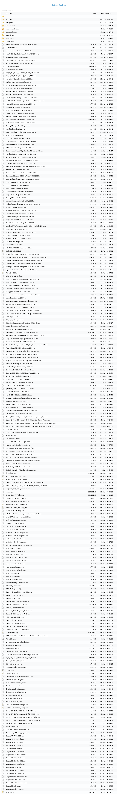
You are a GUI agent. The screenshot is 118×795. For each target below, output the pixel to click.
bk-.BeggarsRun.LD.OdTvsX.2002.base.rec (20, 123)
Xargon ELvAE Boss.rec (14, 748)
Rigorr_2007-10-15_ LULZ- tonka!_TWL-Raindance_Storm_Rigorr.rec (30, 426)
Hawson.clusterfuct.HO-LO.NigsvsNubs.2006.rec (23, 179)
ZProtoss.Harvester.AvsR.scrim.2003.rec (19, 213)
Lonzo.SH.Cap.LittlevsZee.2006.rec (18, 138)
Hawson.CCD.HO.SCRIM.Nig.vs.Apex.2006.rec (22, 373)
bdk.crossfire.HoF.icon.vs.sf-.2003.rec (19, 414)
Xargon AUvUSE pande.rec (15, 752)
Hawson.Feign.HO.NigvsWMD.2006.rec (19, 91)
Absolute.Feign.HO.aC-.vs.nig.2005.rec (19, 367)
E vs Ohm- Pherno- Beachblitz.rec (17, 730)
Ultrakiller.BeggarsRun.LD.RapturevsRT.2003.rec (23, 323)
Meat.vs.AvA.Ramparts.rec (15, 567)
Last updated (106, 13)
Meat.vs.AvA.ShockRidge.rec (16, 570)
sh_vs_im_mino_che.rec (14, 698)
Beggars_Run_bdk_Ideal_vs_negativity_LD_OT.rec (23, 360)
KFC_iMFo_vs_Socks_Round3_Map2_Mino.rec (22, 357)
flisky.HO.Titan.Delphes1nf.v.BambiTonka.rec (21, 457)
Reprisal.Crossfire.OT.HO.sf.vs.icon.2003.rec (21, 232)
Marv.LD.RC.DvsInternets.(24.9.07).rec (19, 454)
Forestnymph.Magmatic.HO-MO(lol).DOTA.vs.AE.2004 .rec (26, 257)
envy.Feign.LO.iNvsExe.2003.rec (17, 57)
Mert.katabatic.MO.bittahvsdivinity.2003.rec (21, 154)
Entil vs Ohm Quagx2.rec (14, 242)
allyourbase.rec (11, 473)
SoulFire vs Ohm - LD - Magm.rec (17, 629)
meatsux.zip (10, 670)
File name (9, 13)
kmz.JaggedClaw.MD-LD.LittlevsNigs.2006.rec (22, 160)
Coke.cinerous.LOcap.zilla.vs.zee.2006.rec (20, 307)
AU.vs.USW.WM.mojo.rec (15, 511)
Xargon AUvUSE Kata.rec (15, 745)
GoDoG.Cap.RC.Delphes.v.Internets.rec (19, 467)
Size (94, 13)
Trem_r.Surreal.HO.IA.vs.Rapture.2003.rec (20, 348)
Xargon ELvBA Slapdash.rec (15, 764)
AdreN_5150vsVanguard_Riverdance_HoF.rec (21, 44)
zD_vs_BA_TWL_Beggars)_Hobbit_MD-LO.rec (22, 714)
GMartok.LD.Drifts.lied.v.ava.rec (17, 188)
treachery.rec (10, 492)
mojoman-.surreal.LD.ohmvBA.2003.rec (19, 51)
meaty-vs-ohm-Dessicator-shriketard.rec (19, 676)
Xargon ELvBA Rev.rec (14, 767)
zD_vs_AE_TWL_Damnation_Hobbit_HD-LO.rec (23, 720)
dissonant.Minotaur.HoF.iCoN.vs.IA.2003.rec (21, 411)
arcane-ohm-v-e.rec (12, 726)
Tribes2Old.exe (11, 639)
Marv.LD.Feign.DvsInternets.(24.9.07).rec (20, 448)
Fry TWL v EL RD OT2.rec (15, 529)
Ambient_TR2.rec (12, 317)
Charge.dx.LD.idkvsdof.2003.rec (17, 326)
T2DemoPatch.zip (12, 633)
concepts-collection (12, 29)
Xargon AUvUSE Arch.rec (15, 739)
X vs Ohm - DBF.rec (13, 648)
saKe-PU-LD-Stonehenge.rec (16, 683)
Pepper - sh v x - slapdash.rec (16, 623)
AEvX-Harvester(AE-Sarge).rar (16, 507)
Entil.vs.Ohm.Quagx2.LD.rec (16, 520)
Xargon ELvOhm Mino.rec (15, 773)
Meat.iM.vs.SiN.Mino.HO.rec (16, 561)
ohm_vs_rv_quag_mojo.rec (15, 680)
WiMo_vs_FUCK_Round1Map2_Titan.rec (20, 282)
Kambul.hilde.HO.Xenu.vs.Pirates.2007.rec (20, 304)
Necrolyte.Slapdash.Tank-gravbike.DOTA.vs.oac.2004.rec (25, 267)
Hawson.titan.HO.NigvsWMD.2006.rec (19, 95)
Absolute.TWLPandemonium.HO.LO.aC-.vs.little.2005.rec (26, 226)
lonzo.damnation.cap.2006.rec (16, 298)
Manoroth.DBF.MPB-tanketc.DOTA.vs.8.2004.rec (23, 254)
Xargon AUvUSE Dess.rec (15, 742)
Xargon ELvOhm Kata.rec (14, 789)
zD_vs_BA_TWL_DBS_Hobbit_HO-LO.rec (21, 711)
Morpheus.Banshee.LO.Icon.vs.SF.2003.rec (20, 285)
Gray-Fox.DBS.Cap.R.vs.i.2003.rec (18, 195)
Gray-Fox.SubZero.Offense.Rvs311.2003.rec (21, 132)
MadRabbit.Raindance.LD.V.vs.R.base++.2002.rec (23, 204)
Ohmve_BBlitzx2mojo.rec (15, 608)
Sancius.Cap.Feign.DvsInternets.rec (18, 445)
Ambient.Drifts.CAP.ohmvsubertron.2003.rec (21, 116)
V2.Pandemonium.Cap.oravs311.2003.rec (20, 148)
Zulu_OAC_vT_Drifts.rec (14, 276)
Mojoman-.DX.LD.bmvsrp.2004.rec (18, 107)
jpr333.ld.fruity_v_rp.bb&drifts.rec (18, 185)
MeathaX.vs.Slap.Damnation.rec (17, 583)
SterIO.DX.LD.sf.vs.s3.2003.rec (17, 229)
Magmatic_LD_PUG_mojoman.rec (18, 489)
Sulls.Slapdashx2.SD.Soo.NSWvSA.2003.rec (21, 141)
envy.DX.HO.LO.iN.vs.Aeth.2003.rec (18, 404)
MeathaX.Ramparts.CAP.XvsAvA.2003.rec (20, 104)
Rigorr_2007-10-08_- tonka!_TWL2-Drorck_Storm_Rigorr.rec (27, 417)
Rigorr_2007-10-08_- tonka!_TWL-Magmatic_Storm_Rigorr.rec (28, 420)
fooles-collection (11, 32)
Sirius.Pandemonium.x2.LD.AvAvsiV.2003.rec (21, 85)
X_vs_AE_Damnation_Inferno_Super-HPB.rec (22, 655)
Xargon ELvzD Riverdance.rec (16, 783)
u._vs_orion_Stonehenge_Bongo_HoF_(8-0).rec (22, 432)
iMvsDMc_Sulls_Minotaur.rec (16, 667)
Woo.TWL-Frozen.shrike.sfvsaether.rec (19, 88)
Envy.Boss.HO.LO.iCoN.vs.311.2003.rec (20, 370)
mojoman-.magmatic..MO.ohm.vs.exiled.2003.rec (23, 295)
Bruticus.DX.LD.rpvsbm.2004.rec (17, 170)
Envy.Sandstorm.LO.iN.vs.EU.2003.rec (19, 220)
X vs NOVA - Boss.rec (13, 645)
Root (3, 10)
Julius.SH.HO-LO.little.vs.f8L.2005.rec (19, 376)
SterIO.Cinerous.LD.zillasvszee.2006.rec (19, 110)
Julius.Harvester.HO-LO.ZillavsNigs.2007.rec (21, 157)
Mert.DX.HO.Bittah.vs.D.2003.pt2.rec (19, 395)
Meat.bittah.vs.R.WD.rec (14, 554)
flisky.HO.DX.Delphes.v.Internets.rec (18, 464)
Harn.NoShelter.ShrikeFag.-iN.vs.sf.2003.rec (21, 223)
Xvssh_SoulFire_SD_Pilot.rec (16, 661)
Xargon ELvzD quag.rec (14, 786)
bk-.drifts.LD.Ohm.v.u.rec (14, 70)
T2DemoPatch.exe (12, 48)
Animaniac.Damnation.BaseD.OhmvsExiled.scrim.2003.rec (26, 166)
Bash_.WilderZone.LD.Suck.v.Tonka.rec (19, 407)
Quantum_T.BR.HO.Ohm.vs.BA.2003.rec (20, 389)
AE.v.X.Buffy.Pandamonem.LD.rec (18, 501)
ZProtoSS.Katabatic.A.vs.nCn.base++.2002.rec (22, 289)
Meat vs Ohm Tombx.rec (14, 548)
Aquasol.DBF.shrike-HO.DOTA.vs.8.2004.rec (21, 270)
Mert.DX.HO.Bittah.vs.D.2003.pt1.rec (19, 392)
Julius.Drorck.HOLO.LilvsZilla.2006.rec (19, 63)
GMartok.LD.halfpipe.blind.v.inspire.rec (19, 192)
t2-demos (9, 10)
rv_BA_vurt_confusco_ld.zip (15, 476)
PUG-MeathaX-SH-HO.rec (15, 617)
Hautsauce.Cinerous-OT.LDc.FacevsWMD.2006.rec (23, 176)
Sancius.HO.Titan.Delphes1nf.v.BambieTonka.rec (23, 461)
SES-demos (10, 38)
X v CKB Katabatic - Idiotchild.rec (18, 642)
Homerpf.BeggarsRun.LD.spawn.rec (18, 126)
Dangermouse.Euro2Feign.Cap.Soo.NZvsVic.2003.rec (24, 151)
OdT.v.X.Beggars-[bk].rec (14, 589)
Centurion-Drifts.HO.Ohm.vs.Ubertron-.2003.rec (22, 398)
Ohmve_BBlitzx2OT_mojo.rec (16, 604)
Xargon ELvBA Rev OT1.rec (15, 755)
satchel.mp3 (10, 792)
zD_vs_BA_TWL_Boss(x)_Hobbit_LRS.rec (21, 76)
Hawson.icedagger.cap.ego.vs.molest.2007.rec (21, 301)
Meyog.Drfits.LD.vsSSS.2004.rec (17, 207)
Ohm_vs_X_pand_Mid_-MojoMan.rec (19, 592)
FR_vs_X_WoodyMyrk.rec (15, 320)
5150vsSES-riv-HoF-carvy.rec (16, 498)
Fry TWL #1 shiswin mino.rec (16, 526)
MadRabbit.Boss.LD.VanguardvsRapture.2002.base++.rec (25, 101)
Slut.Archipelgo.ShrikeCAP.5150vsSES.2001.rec (22, 54)
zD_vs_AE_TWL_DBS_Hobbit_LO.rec (19, 723)
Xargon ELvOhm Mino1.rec (15, 780)
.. (6, 16)
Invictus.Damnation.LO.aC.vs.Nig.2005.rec (20, 201)
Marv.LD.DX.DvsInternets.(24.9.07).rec (19, 442)
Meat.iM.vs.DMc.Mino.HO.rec (16, 558)
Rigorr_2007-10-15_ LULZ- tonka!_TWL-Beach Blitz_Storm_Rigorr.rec (30, 423)
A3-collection (10, 35)
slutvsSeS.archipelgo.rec (14, 701)
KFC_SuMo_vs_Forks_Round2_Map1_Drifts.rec (22, 310)
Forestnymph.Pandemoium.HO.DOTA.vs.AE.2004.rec (24, 260)
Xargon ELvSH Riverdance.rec (16, 777)
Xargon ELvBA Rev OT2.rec (15, 761)
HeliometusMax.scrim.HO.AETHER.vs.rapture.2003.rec (25, 335)
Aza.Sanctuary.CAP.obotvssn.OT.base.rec (20, 120)
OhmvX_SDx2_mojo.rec (14, 598)
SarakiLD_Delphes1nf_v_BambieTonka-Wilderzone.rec (25, 482)
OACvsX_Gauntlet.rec (13, 586)
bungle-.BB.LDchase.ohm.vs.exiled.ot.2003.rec (22, 332)
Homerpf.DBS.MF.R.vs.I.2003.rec (17, 198)
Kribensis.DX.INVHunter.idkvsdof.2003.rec (21, 163)
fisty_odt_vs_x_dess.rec (14, 664)
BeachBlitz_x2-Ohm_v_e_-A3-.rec (18, 733)
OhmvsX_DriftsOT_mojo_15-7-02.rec (19, 611)
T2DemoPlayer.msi (12, 66)
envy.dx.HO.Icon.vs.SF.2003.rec (17, 401)
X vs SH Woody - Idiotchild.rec (16, 651)
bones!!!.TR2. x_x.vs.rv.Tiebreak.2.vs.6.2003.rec (22, 351)
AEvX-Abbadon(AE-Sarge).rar (16, 504)
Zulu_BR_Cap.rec (12, 429)
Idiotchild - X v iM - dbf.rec (15, 539)
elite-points (9, 23)
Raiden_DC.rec (11, 436)
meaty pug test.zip (12, 673)
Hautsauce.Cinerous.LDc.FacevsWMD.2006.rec (22, 173)
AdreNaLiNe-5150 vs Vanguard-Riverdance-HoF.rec (24, 514)
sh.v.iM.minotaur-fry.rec (14, 695)
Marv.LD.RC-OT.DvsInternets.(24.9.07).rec (21, 451)
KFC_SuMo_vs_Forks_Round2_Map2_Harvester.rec (24, 314)
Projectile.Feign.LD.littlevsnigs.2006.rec (19, 79)
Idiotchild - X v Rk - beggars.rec (17, 533)
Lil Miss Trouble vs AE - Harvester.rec (19, 545)
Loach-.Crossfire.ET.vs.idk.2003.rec (18, 235)
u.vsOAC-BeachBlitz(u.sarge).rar (17, 708)
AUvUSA (9, 19)
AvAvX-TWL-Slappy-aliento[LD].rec (18, 517)
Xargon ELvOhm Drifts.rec (15, 770)
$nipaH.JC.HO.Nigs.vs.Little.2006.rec (19, 364)
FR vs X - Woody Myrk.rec (15, 523)
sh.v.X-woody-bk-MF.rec (14, 686)
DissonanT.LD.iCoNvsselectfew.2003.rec (20, 145)
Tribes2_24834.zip (12, 273)
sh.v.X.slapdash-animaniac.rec (16, 689)
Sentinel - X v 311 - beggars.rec (16, 626)
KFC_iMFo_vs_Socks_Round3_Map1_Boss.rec (22, 354)
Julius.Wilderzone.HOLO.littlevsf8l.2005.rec (21, 342)
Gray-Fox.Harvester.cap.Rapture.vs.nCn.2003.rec (22, 339)
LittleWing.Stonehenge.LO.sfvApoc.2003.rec (21, 98)
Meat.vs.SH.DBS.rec (13, 573)
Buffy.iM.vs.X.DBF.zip (14, 251)
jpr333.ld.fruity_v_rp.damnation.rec (18, 182)
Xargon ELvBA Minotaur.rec (15, 758)
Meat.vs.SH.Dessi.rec (13, 576)
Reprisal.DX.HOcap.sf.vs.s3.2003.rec (18, 238)
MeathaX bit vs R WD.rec (14, 245)
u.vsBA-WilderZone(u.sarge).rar (17, 705)
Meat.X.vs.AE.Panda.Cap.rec (16, 551)
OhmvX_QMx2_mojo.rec (14, 595)
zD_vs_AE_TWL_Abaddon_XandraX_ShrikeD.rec (23, 717)
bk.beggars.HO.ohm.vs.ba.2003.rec (18, 292)
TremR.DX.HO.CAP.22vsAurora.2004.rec (20, 113)
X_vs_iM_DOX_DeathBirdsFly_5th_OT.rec (21, 658)
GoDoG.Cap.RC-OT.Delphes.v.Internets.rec (21, 470)
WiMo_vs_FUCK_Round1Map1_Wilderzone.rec (22, 279)
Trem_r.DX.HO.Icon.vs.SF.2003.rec (18, 385)
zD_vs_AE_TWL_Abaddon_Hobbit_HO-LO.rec (22, 73)
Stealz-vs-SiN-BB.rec (13, 439)
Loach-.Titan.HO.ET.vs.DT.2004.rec (18, 379)
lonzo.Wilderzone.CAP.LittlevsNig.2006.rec (21, 60)
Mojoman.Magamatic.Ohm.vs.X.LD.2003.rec (21, 210)
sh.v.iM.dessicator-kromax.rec (16, 692)
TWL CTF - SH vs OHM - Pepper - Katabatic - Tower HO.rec (27, 636)
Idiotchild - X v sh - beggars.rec (16, 542)
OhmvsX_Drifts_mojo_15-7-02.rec (18, 614)
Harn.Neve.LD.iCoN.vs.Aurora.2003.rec (19, 329)
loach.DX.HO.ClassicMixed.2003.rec (18, 82)
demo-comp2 (10, 26)
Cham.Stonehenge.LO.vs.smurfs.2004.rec (20, 217)
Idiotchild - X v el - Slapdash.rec (17, 536)
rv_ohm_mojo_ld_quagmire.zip (16, 479)
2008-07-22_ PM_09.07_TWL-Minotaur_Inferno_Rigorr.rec (26, 486)
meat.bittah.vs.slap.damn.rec (15, 129)
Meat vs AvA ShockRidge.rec (16, 135)
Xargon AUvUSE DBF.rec (15, 736)
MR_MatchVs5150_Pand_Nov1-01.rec (19, 248)
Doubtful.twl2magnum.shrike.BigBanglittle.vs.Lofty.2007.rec (27, 345)
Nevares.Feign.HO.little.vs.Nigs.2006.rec (20, 382)
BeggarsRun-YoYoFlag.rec (15, 495)
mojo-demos (10, 41)
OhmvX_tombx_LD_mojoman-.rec (18, 601)
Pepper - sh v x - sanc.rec (14, 620)
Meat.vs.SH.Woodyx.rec (14, 579)
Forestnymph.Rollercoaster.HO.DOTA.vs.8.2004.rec (23, 263)
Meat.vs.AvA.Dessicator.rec (15, 564)
